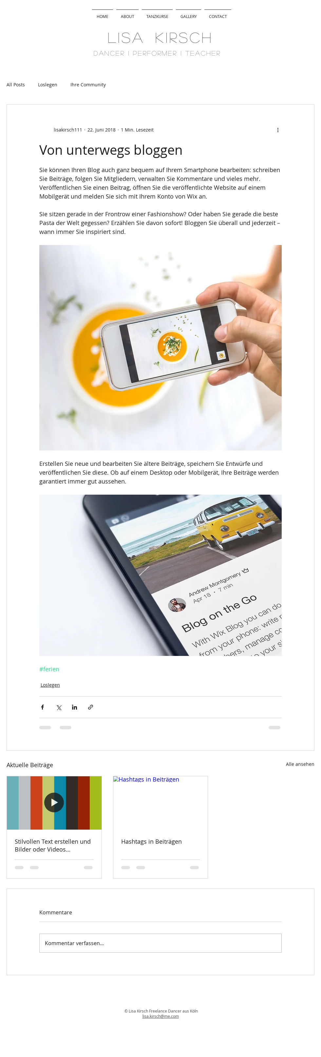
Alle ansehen (300, 764)
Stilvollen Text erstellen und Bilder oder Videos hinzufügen (53, 845)
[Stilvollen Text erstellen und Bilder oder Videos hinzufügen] (54, 802)
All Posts (16, 84)
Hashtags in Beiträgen (151, 841)
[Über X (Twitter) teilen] (58, 707)
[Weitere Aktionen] (278, 129)
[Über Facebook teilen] (42, 707)
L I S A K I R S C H (159, 37)
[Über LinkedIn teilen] (74, 707)
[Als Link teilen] (90, 707)
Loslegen (47, 84)
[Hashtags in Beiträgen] (160, 802)
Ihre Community (88, 84)
